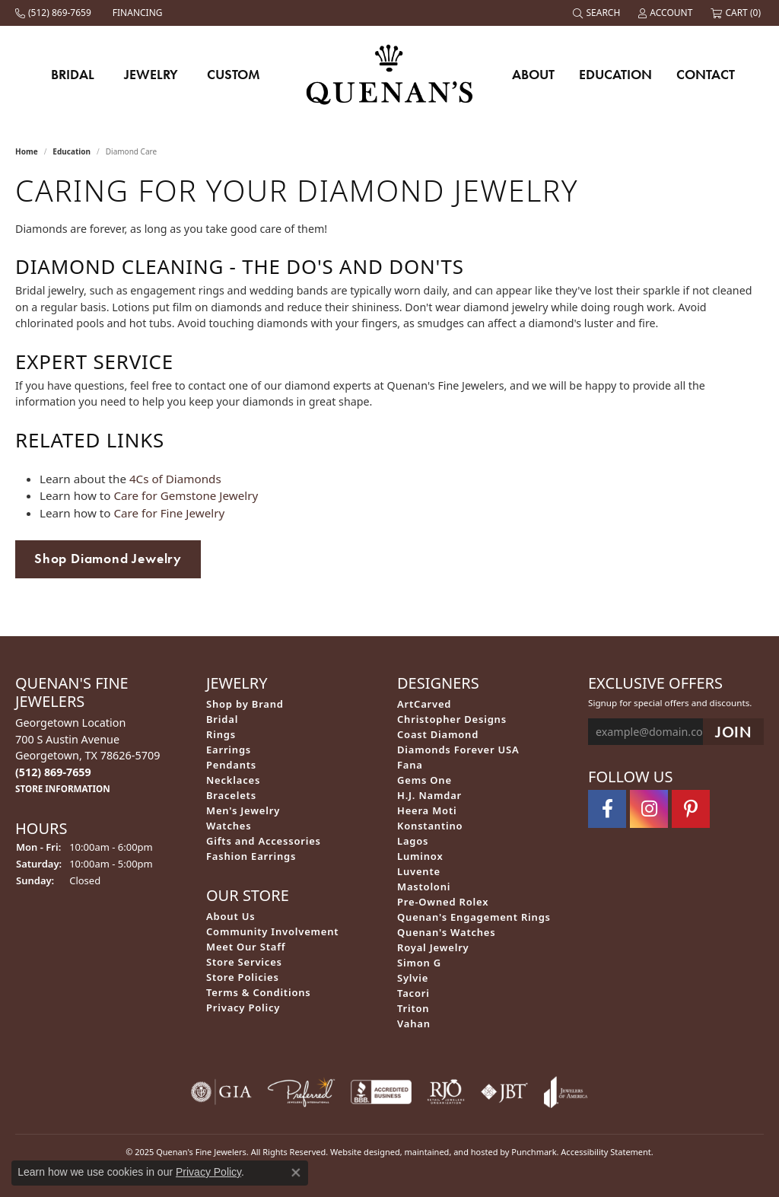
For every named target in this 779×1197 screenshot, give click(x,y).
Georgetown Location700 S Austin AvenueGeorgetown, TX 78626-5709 (87, 755)
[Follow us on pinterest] (691, 809)
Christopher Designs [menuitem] (452, 719)
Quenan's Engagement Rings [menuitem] (474, 917)
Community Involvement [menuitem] (272, 931)
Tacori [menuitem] (413, 993)
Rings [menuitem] (221, 734)
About (533, 74)
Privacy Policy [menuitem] (243, 1007)
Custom (233, 74)
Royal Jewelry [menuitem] (433, 947)
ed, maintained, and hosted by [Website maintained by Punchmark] (451, 1151)
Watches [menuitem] (228, 825)
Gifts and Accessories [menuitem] (263, 841)
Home (26, 151)
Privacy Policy (208, 1172)
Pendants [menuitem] (231, 765)
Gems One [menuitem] (424, 780)
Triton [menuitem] (413, 1008)
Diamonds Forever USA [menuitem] (458, 749)
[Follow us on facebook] (607, 809)
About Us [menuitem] (230, 916)
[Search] (598, 13)
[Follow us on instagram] (649, 809)
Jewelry (151, 74)
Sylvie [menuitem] (412, 978)
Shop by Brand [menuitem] (245, 704)
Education (615, 74)
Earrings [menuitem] (228, 749)
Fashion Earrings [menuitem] (251, 856)
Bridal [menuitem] (222, 719)
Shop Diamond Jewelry (108, 558)
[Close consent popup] (295, 1172)
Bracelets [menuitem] (231, 795)
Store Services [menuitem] (244, 962)
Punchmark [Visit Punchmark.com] (533, 1151)
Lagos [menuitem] (412, 841)
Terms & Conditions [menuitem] (258, 992)
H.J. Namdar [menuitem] (429, 795)
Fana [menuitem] (410, 765)
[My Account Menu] (666, 13)
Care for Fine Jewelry (168, 513)
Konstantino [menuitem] (430, 825)
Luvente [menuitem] (418, 871)
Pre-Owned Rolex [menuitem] (442, 902)
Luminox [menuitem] (420, 856)
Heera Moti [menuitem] (426, 810)
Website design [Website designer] (360, 1151)
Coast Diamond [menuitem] (438, 734)
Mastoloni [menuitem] (423, 886)
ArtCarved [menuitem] (424, 704)
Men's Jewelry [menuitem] (243, 810)
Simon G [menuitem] (419, 962)
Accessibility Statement (606, 1151)
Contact (705, 74)
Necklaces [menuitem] (233, 780)
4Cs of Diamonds (175, 478)
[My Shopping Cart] (737, 13)
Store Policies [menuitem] (242, 977)
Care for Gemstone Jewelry (185, 495)
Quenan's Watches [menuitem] (446, 932)
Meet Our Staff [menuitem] (245, 946)
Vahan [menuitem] (414, 1023)
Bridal (72, 74)
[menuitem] (221, 1092)
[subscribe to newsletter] (733, 732)
